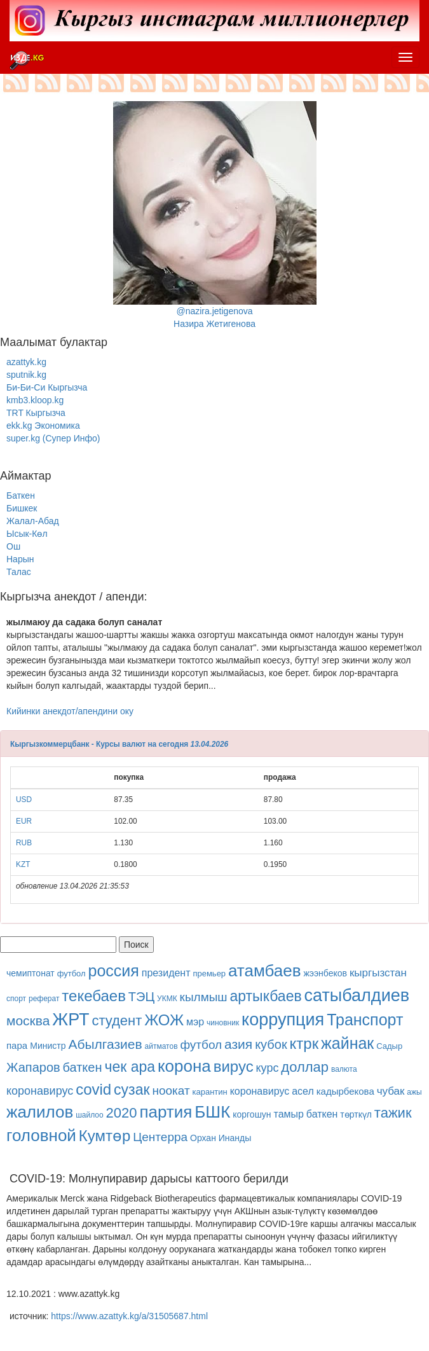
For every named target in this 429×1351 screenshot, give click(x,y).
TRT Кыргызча (35, 413)
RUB (24, 842)
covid (93, 1089)
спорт (16, 998)
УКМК (167, 998)
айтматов (161, 1046)
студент (117, 1021)
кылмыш (204, 997)
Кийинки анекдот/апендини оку (69, 711)
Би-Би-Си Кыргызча (46, 387)
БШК (212, 1111)
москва (28, 1020)
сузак (131, 1089)
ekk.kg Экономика (43, 425)
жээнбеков (325, 973)
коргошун (252, 1114)
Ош (13, 546)
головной (41, 1135)
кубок (271, 1044)
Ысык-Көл (27, 534)
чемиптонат (30, 973)
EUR (24, 821)
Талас (18, 572)
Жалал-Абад (32, 521)
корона (184, 1066)
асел (303, 1091)
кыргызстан (378, 973)
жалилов (39, 1111)
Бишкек (21, 508)
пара (18, 1045)
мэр (195, 1021)
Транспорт (365, 1020)
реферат (44, 998)
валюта (344, 1069)
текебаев (94, 995)
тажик (393, 1113)
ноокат (170, 1090)
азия (238, 1044)
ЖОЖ (164, 1020)
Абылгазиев (105, 1044)
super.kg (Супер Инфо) (53, 438)
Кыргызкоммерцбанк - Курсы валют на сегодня (99, 744)
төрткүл (356, 1114)
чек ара (129, 1066)
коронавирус (39, 1090)
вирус (234, 1066)
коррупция (283, 1019)
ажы (414, 1092)
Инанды (235, 1138)
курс (267, 1068)
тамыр (289, 1114)
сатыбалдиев (357, 995)
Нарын (20, 559)
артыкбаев (266, 996)
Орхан (203, 1138)
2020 (121, 1113)
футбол (71, 973)
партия (165, 1111)
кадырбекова (345, 1091)
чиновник (223, 1022)
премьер (209, 973)
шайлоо (90, 1115)
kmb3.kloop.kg (35, 400)
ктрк (304, 1043)
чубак (391, 1091)
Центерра (160, 1137)
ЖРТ (70, 1019)
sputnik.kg (26, 375)
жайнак (347, 1043)
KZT (23, 864)
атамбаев (264, 970)
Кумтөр (105, 1135)
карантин (210, 1092)
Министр (47, 1046)
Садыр (389, 1046)
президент (166, 972)
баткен (82, 1067)
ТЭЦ (141, 997)
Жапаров (33, 1067)
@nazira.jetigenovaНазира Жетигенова (215, 215)
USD (24, 799)
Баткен (20, 495)
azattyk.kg (26, 362)
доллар (305, 1067)
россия (113, 971)
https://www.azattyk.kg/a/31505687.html (129, 1316)
